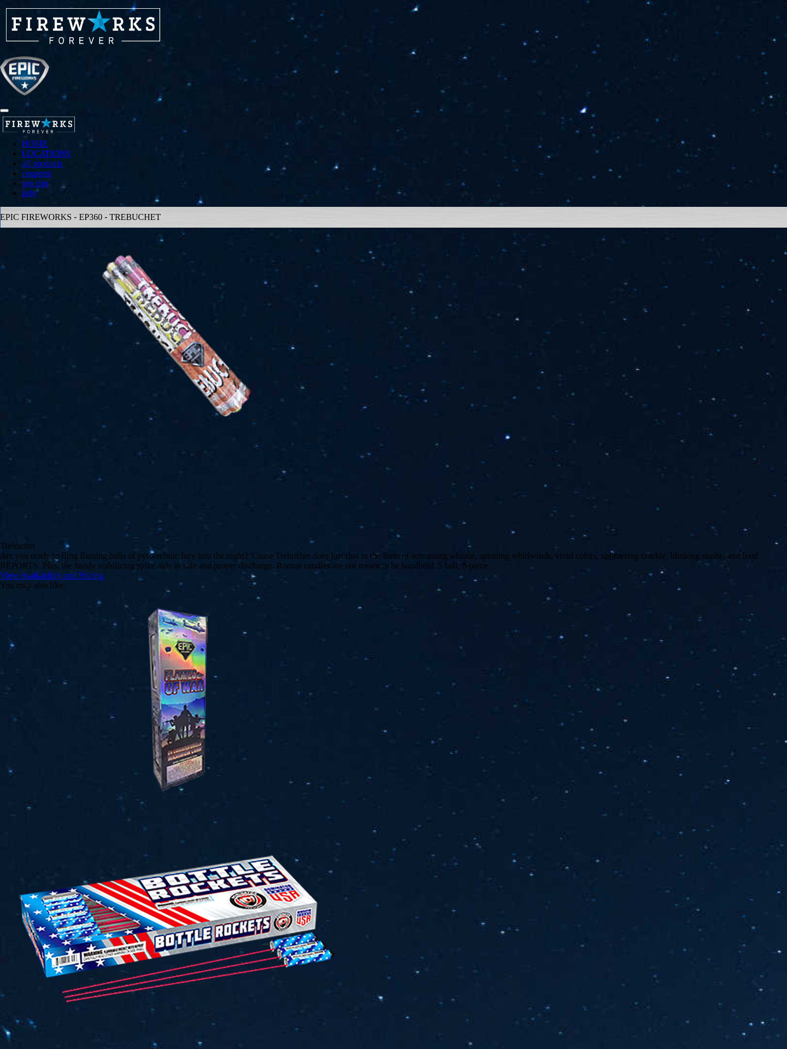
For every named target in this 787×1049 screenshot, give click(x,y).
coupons (36, 173)
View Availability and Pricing (51, 575)
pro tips (35, 183)
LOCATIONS (46, 153)
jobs (29, 193)
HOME (35, 143)
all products (42, 163)
